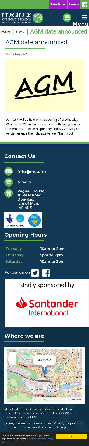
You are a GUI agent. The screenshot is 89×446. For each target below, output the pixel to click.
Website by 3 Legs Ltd (55, 427)
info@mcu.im (31, 171)
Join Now (57, 4)
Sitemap (30, 427)
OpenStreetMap (57, 399)
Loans (74, 4)
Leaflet (37, 399)
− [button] (12, 362)
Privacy (59, 423)
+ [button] (12, 355)
